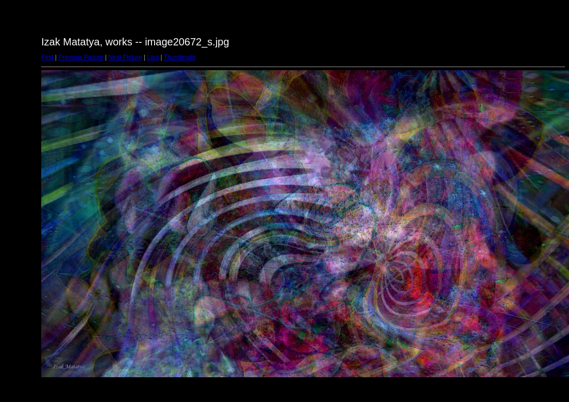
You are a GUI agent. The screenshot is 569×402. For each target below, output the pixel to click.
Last (153, 57)
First (47, 57)
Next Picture (125, 57)
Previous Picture (80, 57)
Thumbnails (180, 57)
